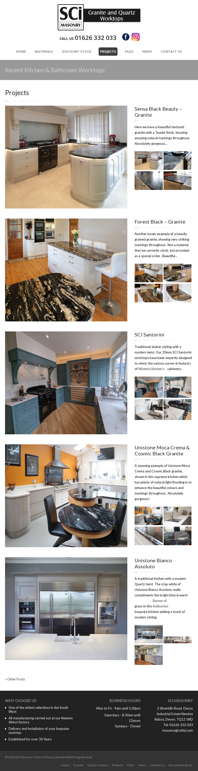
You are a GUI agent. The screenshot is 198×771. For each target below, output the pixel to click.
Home (21, 51)
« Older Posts (15, 679)
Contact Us (171, 51)
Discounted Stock (180, 765)
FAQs (129, 51)
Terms (37, 757)
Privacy (49, 757)
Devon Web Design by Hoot (74, 757)
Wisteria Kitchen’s (151, 369)
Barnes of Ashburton (160, 603)
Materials (44, 51)
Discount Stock (76, 51)
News (147, 51)
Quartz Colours (97, 765)
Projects (108, 51)
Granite (78, 765)
